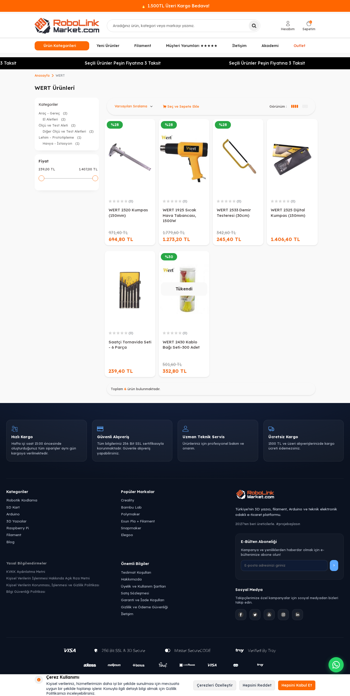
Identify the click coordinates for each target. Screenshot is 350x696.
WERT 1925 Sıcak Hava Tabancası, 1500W (179, 215)
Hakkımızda (131, 579)
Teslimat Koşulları (136, 572)
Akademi (270, 45)
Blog (10, 542)
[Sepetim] (309, 26)
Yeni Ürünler (108, 45)
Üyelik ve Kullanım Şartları (143, 586)
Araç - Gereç (53, 113)
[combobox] (183, 25)
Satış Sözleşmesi (135, 593)
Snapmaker (131, 528)
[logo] (67, 26)
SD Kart (13, 507)
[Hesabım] (288, 26)
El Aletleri (54, 119)
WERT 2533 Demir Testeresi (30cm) (234, 212)
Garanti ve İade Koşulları (142, 600)
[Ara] (254, 25)
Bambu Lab (131, 507)
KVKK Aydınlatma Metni (25, 571)
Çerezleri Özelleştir (215, 685)
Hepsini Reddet (257, 685)
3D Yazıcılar (16, 521)
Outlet (300, 44)
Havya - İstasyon (61, 143)
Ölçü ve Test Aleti (57, 125)
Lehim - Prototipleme (60, 137)
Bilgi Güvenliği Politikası (25, 591)
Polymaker (130, 514)
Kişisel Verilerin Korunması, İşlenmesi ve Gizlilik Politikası (52, 585)
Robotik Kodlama (21, 500)
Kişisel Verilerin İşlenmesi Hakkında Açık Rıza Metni (48, 578)
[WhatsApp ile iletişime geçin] (336, 664)
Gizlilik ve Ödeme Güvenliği (144, 607)
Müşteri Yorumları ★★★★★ (192, 45)
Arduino (13, 514)
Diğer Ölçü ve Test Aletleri (68, 131)
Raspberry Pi (17, 528)
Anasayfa (42, 75)
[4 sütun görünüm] (304, 106)
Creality (127, 500)
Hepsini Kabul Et (297, 685)
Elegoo (127, 534)
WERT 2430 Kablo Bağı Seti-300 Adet (181, 344)
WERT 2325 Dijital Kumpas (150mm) (288, 212)
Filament (142, 45)
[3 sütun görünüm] (294, 106)
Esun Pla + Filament (138, 521)
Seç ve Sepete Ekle (181, 106)
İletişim (239, 45)
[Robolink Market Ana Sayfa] (289, 495)
